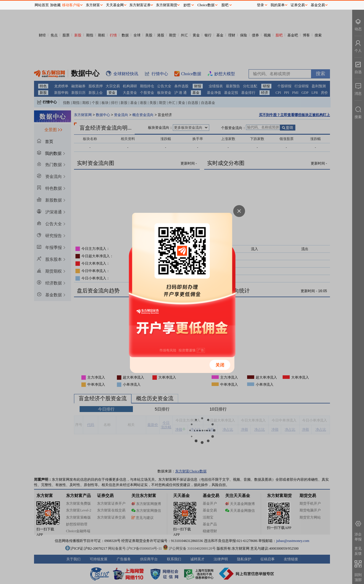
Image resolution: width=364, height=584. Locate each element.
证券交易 (298, 5)
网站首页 (42, 5)
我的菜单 (277, 5)
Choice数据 (206, 5)
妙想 (187, 5)
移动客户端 (71, 5)
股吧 (224, 5)
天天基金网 (115, 5)
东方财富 (93, 5)
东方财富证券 (140, 5)
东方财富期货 (166, 5)
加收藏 (55, 5)
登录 (260, 5)
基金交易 (318, 5)
